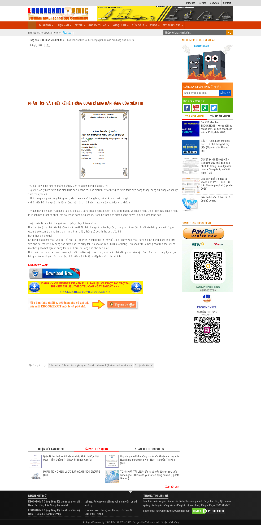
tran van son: (92, 510)
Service (202, 3)
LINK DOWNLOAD (38, 264)
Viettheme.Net (152, 522)
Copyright (214, 3)
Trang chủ (34, 40)
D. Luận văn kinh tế (52, 40)
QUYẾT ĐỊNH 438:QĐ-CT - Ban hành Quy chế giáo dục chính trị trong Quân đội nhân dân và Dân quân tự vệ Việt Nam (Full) (216, 166)
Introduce (190, 3)
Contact (227, 3)
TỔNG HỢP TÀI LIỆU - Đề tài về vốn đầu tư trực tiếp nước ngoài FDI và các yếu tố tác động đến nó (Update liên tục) (149, 475)
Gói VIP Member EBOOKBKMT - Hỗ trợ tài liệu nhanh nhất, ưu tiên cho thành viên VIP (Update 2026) (216, 127)
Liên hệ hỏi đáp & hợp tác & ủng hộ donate (215, 199)
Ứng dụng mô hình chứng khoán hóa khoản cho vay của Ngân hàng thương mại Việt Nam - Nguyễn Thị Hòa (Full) (149, 460)
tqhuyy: (89, 501)
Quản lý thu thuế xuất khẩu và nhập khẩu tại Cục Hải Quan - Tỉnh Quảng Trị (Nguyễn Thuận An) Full (71, 458)
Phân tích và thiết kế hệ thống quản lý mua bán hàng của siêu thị (85, 103)
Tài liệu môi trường (170, 522)
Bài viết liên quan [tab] (96, 449)
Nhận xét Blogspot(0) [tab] (149, 449)
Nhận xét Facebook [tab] (51, 449)
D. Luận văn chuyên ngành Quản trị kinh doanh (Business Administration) (97, 365)
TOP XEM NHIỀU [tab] (194, 116)
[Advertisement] (104, 72)
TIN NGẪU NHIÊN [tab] (220, 116)
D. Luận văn (54, 365)
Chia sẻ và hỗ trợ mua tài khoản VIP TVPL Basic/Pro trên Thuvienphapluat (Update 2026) (217, 183)
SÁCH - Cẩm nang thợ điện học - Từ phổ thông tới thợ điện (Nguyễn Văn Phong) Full (215, 145)
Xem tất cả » (172, 486)
